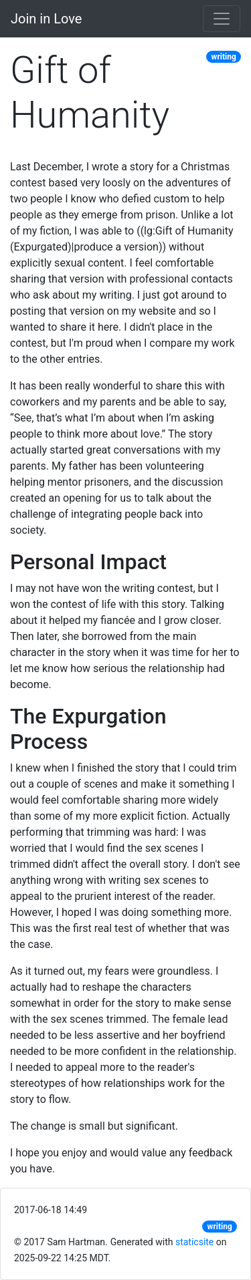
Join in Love (46, 19)
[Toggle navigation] (221, 18)
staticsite (194, 1242)
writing (224, 56)
